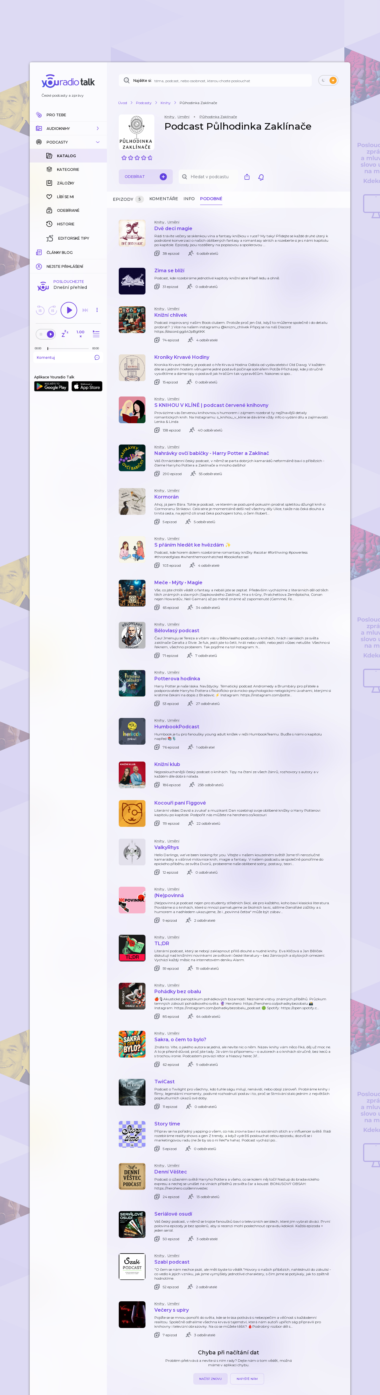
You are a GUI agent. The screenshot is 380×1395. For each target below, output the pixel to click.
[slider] (48, 252)
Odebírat (146, 176)
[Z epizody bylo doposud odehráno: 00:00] (39, 251)
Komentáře (163, 198)
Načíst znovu (210, 1379)
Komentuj (68, 260)
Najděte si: (142, 80)
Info (189, 198)
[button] (68, 128)
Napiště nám (247, 1379)
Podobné (211, 198)
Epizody (128, 199)
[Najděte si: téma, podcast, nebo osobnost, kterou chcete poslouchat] (215, 80)
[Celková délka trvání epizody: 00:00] (97, 251)
